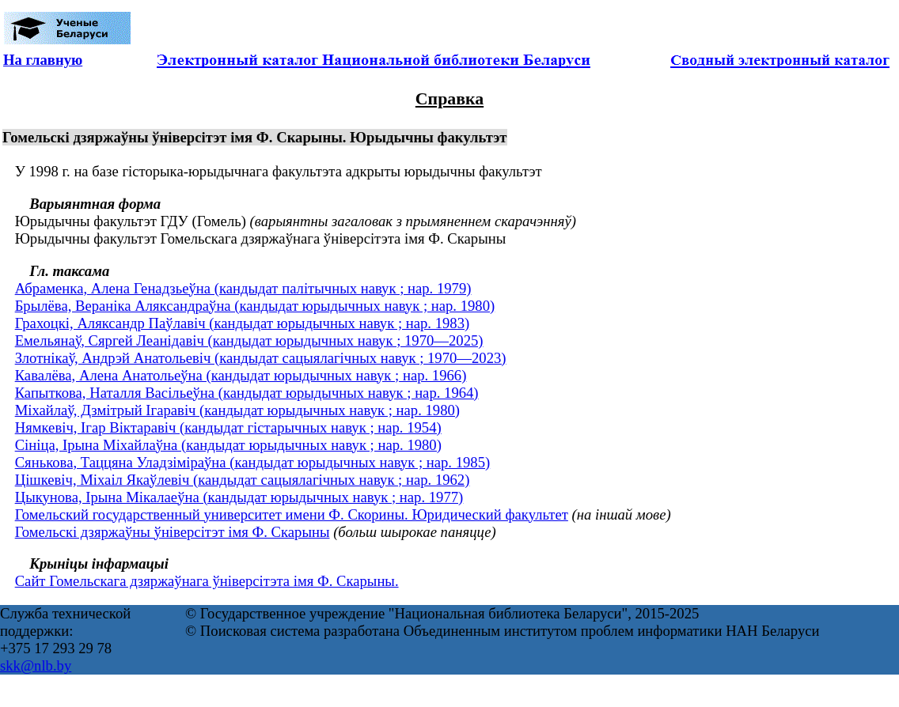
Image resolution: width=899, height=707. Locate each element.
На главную (42, 59)
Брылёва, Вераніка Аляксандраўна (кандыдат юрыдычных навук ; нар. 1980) (255, 305)
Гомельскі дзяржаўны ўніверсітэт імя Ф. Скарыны (172, 532)
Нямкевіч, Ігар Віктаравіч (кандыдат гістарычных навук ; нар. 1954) (228, 427)
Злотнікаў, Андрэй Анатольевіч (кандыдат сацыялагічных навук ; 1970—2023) (260, 358)
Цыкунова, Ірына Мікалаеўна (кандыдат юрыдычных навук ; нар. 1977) (239, 497)
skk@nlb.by (35, 665)
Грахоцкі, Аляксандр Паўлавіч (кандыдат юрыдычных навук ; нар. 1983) (242, 323)
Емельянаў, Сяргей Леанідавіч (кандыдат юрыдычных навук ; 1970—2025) (249, 340)
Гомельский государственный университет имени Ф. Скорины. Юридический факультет (291, 514)
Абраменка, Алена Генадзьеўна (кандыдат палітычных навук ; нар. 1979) (243, 288)
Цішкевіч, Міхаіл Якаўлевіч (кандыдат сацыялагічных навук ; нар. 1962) (242, 479)
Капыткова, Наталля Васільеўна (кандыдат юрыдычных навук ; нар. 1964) (247, 392)
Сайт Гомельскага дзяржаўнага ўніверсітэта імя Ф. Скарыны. (207, 581)
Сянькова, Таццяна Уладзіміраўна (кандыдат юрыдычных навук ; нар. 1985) (253, 462)
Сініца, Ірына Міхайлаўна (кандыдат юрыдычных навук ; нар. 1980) (228, 445)
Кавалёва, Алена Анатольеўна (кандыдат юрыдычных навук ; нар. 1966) (241, 375)
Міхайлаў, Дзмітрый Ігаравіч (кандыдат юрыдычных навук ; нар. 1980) (237, 410)
